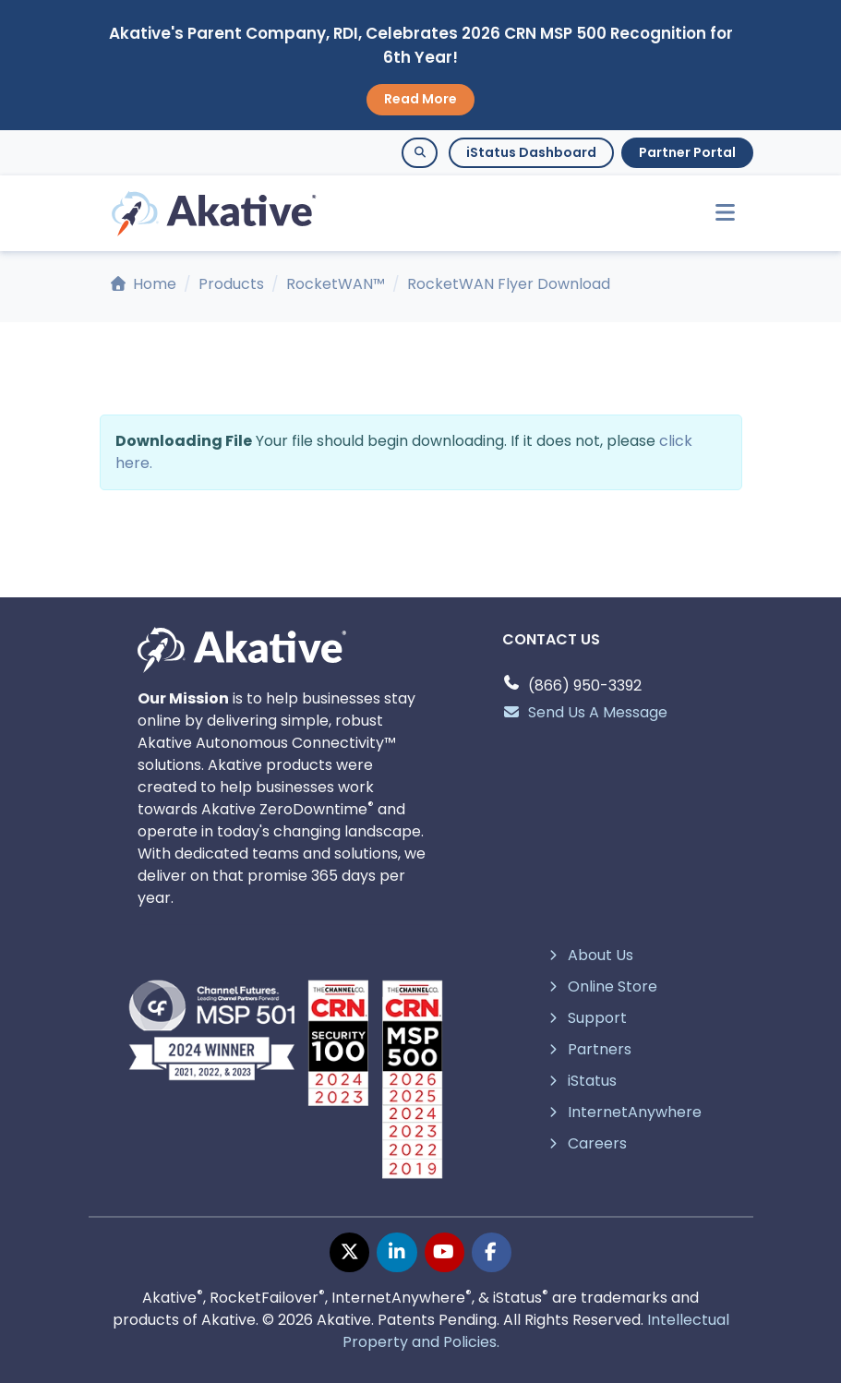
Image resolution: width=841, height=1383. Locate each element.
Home (143, 284)
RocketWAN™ (335, 284)
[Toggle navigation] (717, 213)
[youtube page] (444, 1252)
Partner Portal (687, 152)
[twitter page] (349, 1252)
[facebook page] (491, 1252)
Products (231, 284)
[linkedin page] (396, 1252)
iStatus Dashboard (531, 152)
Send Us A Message (584, 712)
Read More (420, 99)
